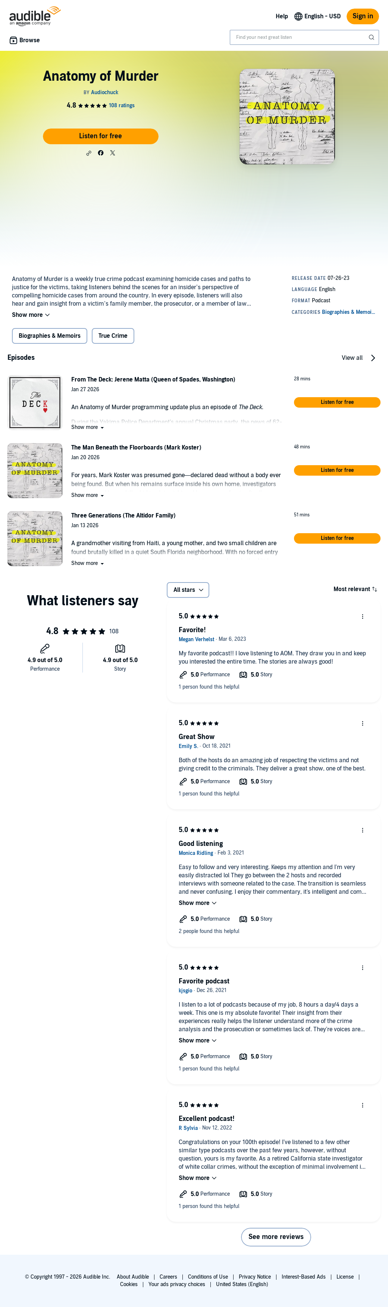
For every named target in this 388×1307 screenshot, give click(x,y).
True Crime (113, 336)
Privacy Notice (255, 1277)
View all (352, 358)
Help (282, 16)
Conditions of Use (208, 1277)
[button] (89, 153)
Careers (168, 1277)
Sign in (363, 16)
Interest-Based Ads (304, 1277)
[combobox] (304, 37)
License (345, 1277)
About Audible (133, 1277)
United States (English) (242, 1284)
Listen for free (100, 136)
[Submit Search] (372, 37)
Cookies (129, 1284)
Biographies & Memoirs (50, 336)
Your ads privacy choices (176, 1284)
